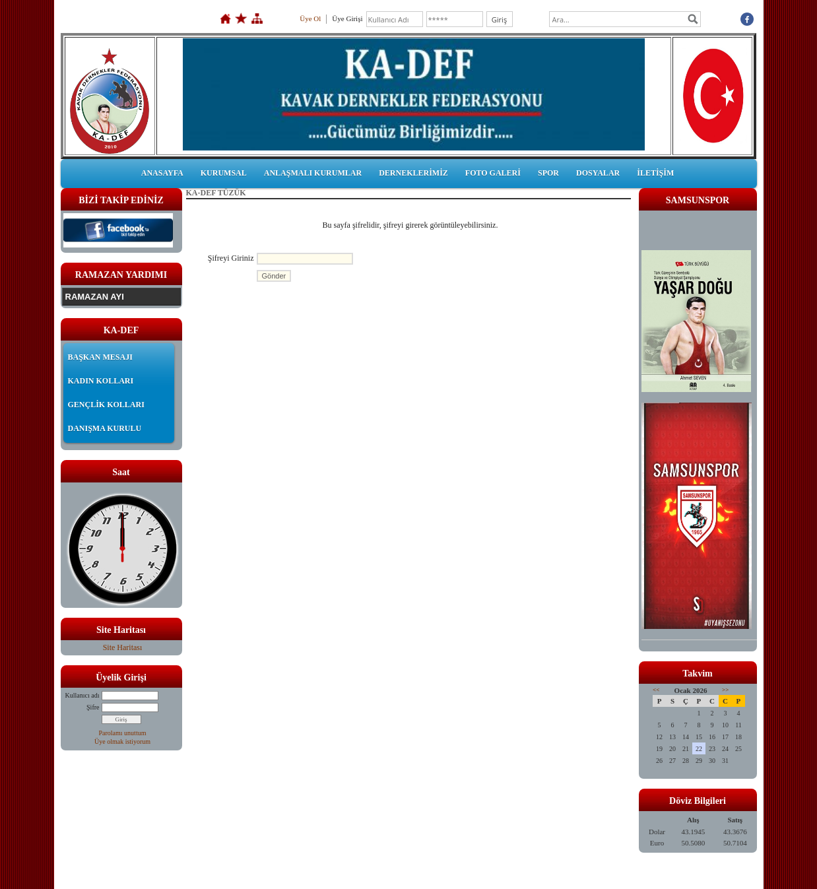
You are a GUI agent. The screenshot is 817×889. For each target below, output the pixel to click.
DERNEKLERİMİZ (413, 173)
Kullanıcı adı (82, 695)
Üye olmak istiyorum (122, 741)
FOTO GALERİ (493, 173)
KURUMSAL (224, 173)
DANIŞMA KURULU (105, 428)
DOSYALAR (598, 173)
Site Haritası (123, 647)
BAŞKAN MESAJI (100, 357)
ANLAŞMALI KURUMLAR (313, 173)
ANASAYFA (162, 173)
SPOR (548, 173)
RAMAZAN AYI (94, 297)
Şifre (92, 707)
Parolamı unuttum (123, 733)
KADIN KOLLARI (101, 380)
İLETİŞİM (655, 173)
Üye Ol (310, 18)
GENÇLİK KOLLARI (106, 404)
